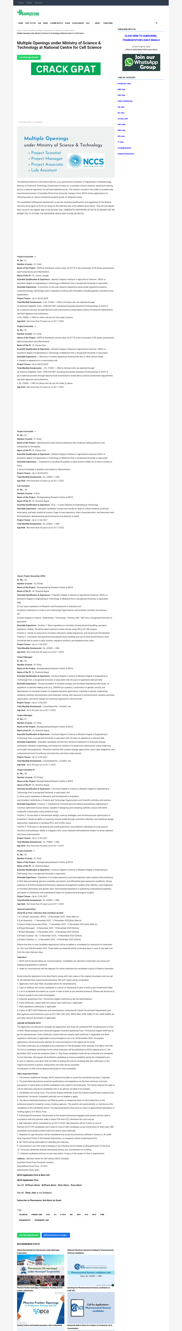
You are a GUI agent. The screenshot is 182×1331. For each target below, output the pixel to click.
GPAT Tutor (31, 23)
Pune (102, 1215)
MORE (102, 23)
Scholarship (82, 23)
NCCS (94, 1215)
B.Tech (63, 1215)
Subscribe (113, 23)
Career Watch (59, 23)
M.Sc (48, 1215)
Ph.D (86, 1215)
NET (71, 1215)
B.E (55, 1215)
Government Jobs (42, 1220)
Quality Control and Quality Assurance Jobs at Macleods (39, 1325)
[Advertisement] (38, 234)
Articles (21, 3)
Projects (29, 3)
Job (40, 23)
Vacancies (38, 3)
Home (20, 23)
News (47, 23)
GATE (79, 1215)
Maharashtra (24, 1220)
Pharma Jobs (36, 1215)
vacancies (23, 1215)
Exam (70, 23)
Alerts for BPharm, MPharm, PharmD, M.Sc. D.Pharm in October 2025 (48, 30)
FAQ (92, 23)
